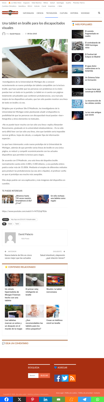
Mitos (45, 2)
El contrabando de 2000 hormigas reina (92, 41)
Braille (10, 220)
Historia (74, 10)
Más (75, 2)
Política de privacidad (85, 390)
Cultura (64, 10)
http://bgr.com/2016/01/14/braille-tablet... (23, 216)
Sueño (68, 2)
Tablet (17, 220)
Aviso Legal (59, 390)
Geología (60, 2)
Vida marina (36, 2)
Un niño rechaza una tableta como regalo (58, 195)
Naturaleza (28, 10)
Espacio (26, 2)
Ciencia (40, 10)
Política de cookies (71, 390)
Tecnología (51, 10)
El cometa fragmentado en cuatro (92, 30)
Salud (52, 2)
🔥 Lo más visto (14, 2)
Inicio (4, 2)
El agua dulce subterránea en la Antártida (92, 65)
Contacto (97, 390)
